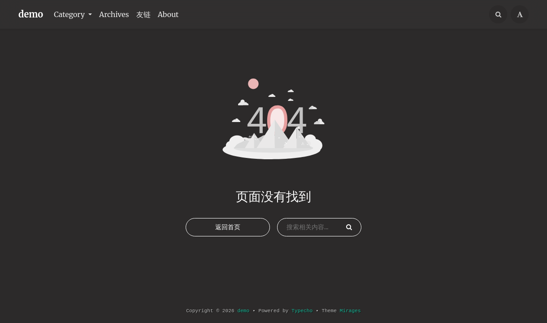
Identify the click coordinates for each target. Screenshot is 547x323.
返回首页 (227, 227)
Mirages (350, 311)
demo (30, 14)
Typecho (302, 311)
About (168, 14)
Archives (114, 14)
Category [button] (70, 14)
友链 (143, 14)
